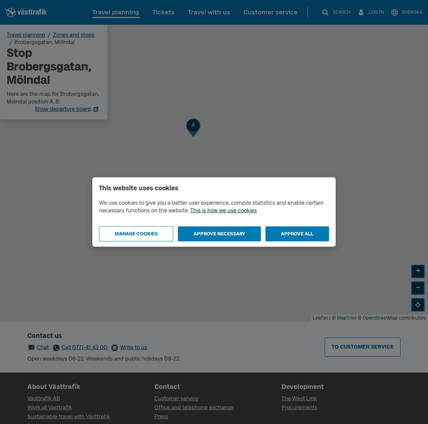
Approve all (297, 234)
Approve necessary (219, 234)
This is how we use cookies (223, 210)
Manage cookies (136, 234)
